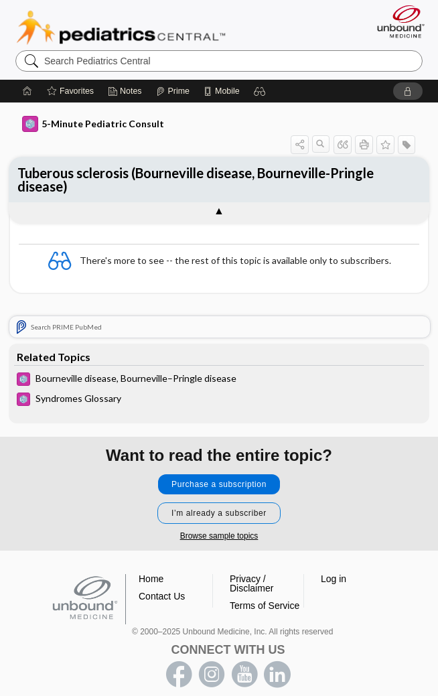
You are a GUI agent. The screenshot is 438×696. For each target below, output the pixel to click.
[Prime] (173, 91)
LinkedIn (277, 674)
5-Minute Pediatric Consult (93, 124)
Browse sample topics (219, 536)
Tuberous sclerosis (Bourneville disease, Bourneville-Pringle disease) (195, 179)
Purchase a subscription (219, 484)
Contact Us (162, 596)
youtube (244, 674)
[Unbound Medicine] (396, 21)
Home (151, 578)
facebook (178, 674)
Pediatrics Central (120, 27)
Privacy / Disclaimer (251, 583)
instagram (211, 674)
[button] (260, 91)
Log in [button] (333, 578)
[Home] (27, 91)
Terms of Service (264, 605)
